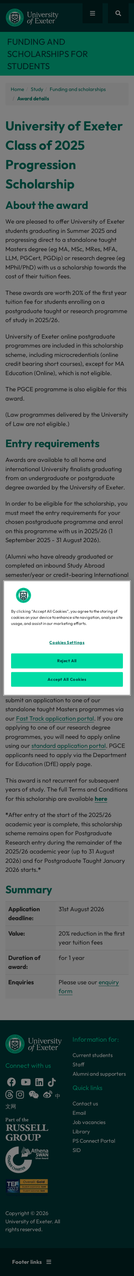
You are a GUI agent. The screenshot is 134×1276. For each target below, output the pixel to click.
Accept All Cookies (67, 679)
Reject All (67, 660)
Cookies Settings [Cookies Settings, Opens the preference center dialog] (66, 642)
